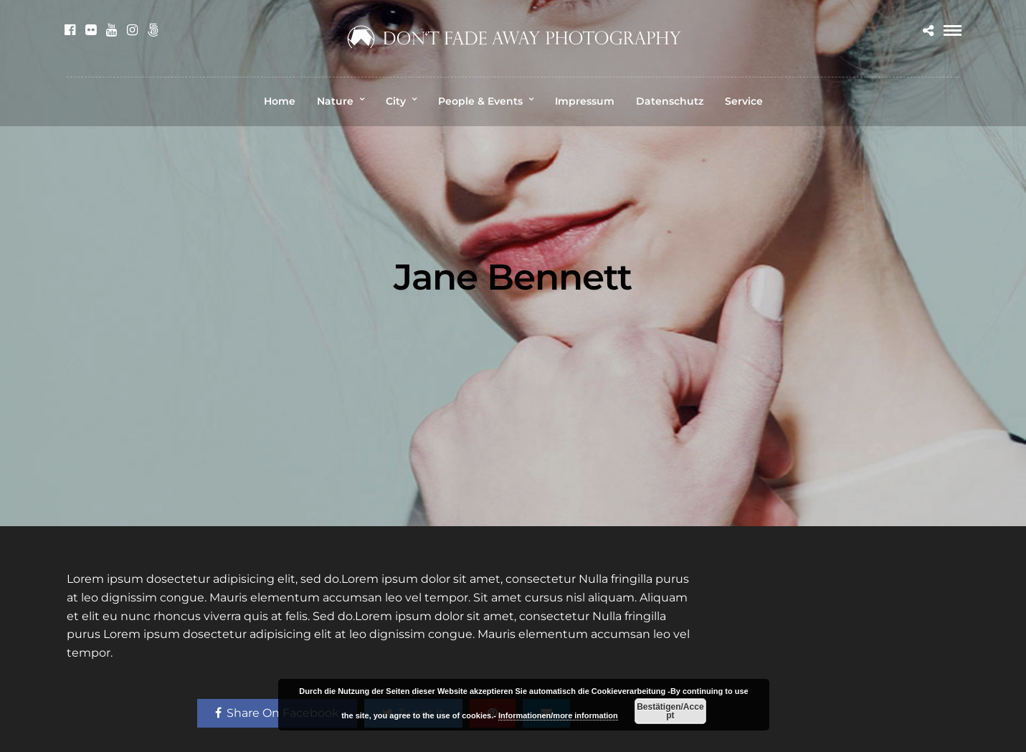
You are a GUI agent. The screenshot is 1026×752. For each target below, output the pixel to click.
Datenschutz (669, 101)
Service (744, 101)
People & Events (480, 101)
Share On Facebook (277, 713)
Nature (335, 101)
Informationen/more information (558, 715)
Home (279, 101)
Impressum (584, 101)
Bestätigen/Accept (670, 711)
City (396, 101)
